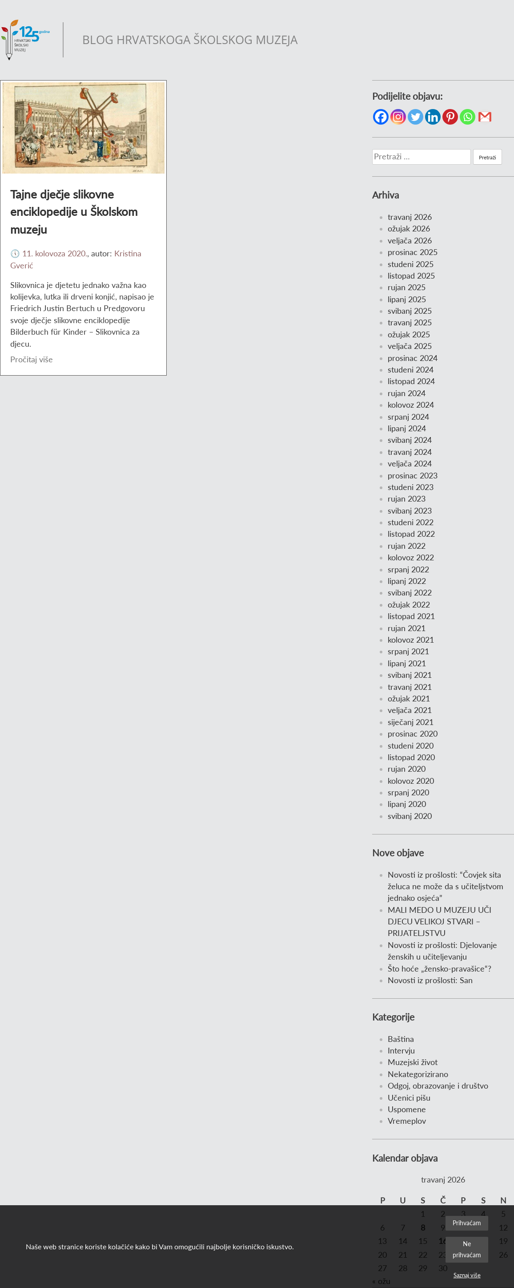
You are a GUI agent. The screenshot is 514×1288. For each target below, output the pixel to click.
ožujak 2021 (409, 698)
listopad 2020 (411, 757)
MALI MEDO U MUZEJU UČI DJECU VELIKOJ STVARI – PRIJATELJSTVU (439, 921)
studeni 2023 (411, 487)
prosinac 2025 (413, 252)
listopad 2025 (411, 275)
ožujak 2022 (409, 604)
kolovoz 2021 (411, 639)
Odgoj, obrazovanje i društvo (438, 1085)
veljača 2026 (410, 240)
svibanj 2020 (410, 816)
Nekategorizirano (418, 1074)
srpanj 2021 (408, 651)
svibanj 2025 (410, 311)
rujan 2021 (407, 628)
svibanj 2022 (410, 592)
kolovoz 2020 (411, 781)
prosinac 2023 (413, 475)
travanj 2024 (410, 452)
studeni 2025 (411, 264)
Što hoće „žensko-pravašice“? (439, 968)
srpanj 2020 (408, 792)
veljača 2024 (410, 463)
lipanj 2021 (407, 663)
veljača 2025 (410, 346)
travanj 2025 (410, 322)
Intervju (401, 1050)
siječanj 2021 (411, 722)
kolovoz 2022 (411, 557)
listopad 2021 (411, 616)
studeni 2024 (411, 369)
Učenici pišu (409, 1097)
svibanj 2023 (410, 510)
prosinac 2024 (413, 358)
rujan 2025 (407, 287)
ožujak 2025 (409, 334)
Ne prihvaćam (467, 1249)
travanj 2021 (410, 687)
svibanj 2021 (410, 675)
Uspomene (407, 1109)
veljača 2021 (410, 710)
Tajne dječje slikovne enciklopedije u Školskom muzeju (73, 211)
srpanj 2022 (408, 569)
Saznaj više (467, 1275)
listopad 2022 (411, 534)
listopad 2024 (411, 381)
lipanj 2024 (407, 428)
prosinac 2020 (413, 733)
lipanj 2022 (407, 581)
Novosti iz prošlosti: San (430, 980)
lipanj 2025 (407, 299)
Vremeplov (407, 1121)
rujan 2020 (407, 769)
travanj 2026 (410, 217)
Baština (401, 1039)
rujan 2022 (407, 546)
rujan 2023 (407, 498)
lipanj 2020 (407, 804)
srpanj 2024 (408, 416)
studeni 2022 (411, 522)
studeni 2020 (411, 745)
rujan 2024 (407, 393)
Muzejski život (413, 1062)
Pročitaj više (31, 359)
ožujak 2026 (409, 228)
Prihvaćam (467, 1223)
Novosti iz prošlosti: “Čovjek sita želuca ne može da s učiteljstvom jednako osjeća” (445, 886)
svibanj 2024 (410, 440)
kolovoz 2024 (411, 404)
